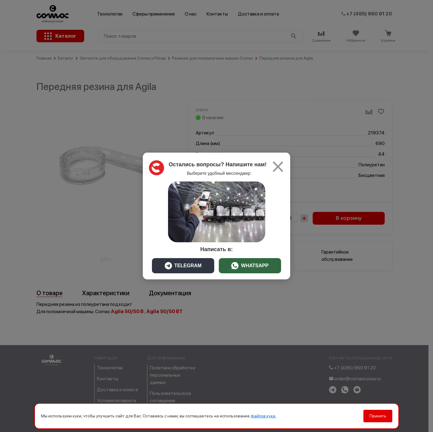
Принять (377, 415)
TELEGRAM (183, 265)
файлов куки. (263, 415)
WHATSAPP (249, 265)
